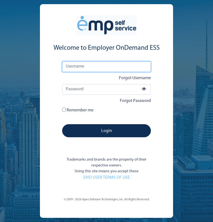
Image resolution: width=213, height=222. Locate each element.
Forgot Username (135, 78)
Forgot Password (135, 101)
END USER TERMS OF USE (106, 177)
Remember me (77, 110)
